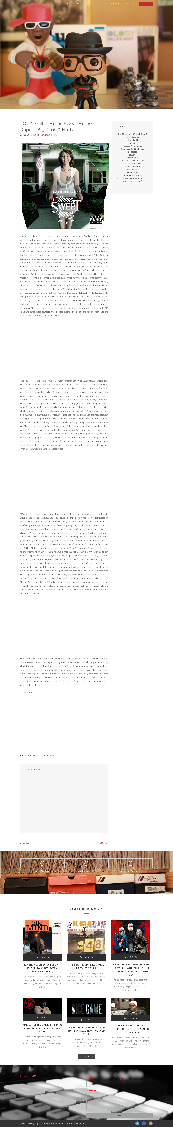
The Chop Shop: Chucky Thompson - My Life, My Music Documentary (130, 1029)
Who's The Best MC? (132, 181)
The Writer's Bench (132, 175)
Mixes (103, 4)
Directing (115, 4)
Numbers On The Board (132, 149)
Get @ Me (146, 4)
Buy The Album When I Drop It (132, 134)
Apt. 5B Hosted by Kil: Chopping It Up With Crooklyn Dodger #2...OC (42, 1028)
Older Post (104, 843)
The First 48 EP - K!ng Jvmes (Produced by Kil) (86, 967)
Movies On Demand (132, 146)
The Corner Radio (132, 164)
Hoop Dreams (132, 137)
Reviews (130, 4)
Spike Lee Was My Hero (132, 161)
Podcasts (89, 4)
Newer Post (24, 843)
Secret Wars (132, 158)
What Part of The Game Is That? (132, 178)
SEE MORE (86, 1056)
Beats (76, 4)
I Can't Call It (39, 755)
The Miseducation (132, 167)
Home (65, 4)
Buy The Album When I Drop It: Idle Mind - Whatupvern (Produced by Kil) (42, 968)
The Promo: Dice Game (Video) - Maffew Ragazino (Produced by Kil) (86, 1030)
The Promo (132, 172)
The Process (132, 169)
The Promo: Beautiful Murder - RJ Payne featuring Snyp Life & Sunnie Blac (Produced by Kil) (130, 969)
